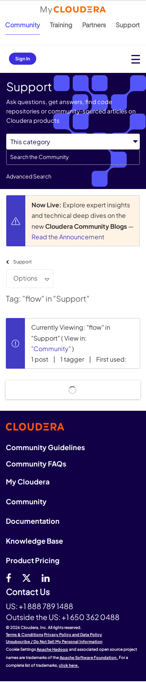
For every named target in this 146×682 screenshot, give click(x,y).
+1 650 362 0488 (91, 617)
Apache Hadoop (52, 649)
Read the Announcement (68, 237)
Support (128, 25)
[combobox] (73, 157)
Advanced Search (28, 176)
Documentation (33, 520)
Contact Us (28, 592)
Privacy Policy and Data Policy (73, 634)
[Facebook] (8, 577)
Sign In (22, 59)
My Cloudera (27, 481)
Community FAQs (36, 463)
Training (61, 25)
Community (22, 25)
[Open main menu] (135, 59)
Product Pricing (33, 560)
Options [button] (25, 278)
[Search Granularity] (73, 141)
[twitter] (26, 577)
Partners (94, 25)
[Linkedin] (46, 577)
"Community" (51, 349)
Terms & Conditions (24, 634)
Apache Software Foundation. (89, 657)
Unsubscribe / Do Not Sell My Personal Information (54, 641)
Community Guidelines (45, 447)
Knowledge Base (34, 540)
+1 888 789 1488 (46, 606)
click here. (69, 665)
